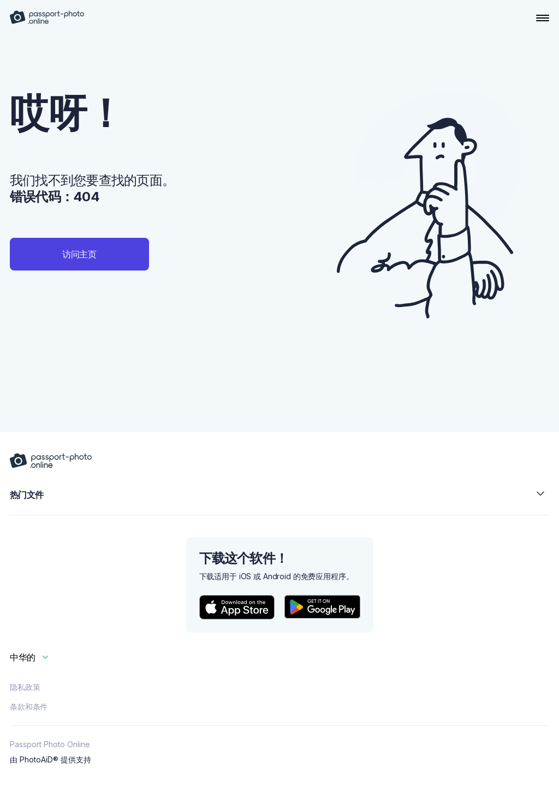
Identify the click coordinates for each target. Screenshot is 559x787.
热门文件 (279, 494)
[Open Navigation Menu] (542, 18)
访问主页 (79, 254)
